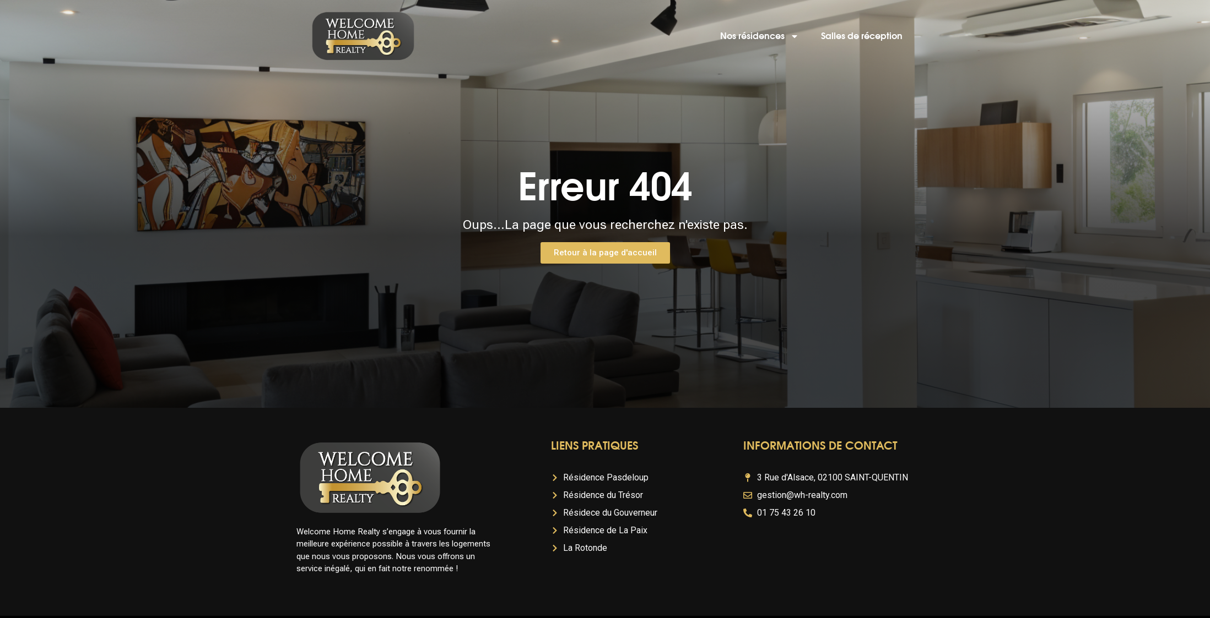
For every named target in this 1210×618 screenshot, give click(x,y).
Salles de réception (862, 36)
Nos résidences (759, 36)
